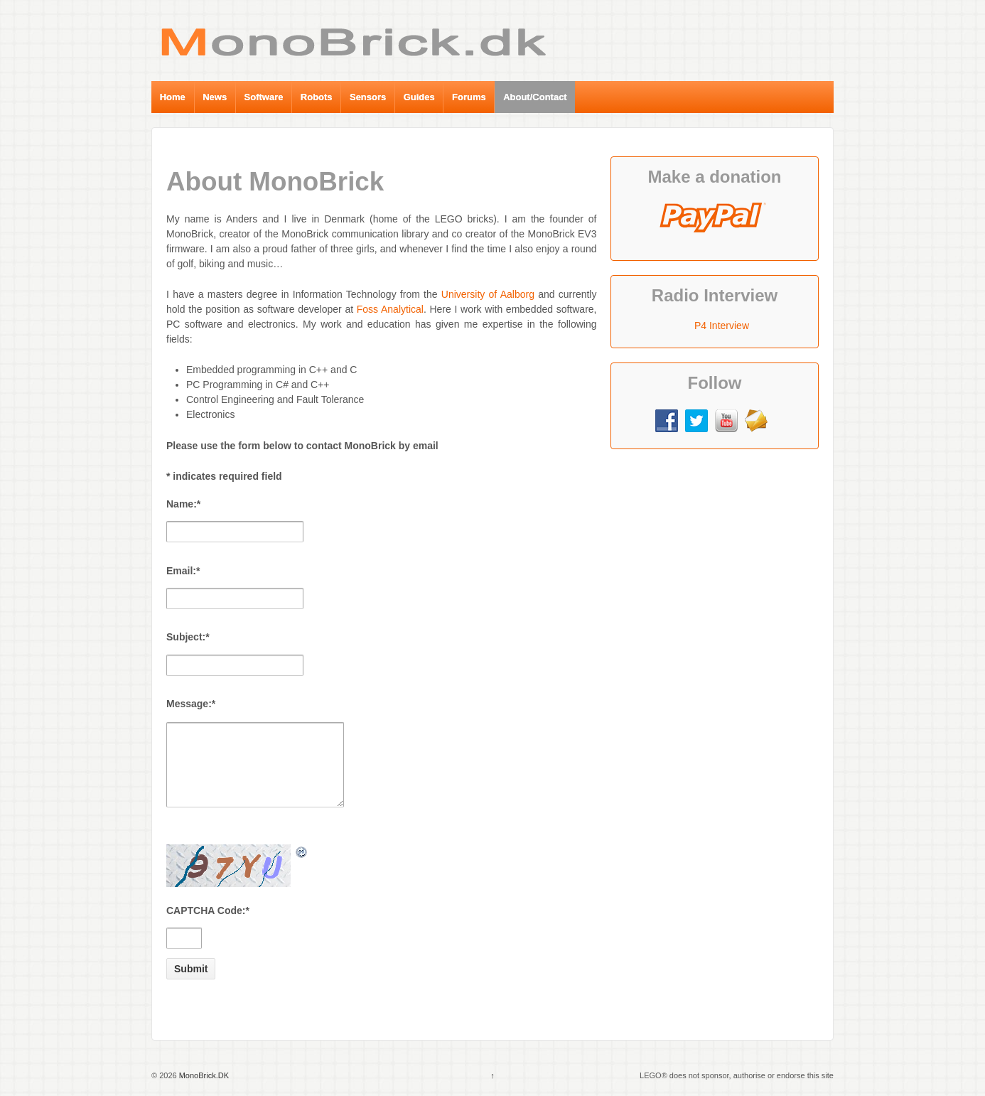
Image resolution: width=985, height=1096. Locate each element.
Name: (183, 504)
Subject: (188, 637)
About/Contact (535, 97)
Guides (419, 97)
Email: (183, 570)
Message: (190, 703)
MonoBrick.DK (203, 1075)
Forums (469, 97)
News (215, 97)
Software (264, 97)
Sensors (368, 97)
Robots (317, 97)
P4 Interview (721, 325)
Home (172, 97)
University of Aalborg (487, 294)
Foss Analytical (390, 309)
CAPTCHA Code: (207, 910)
